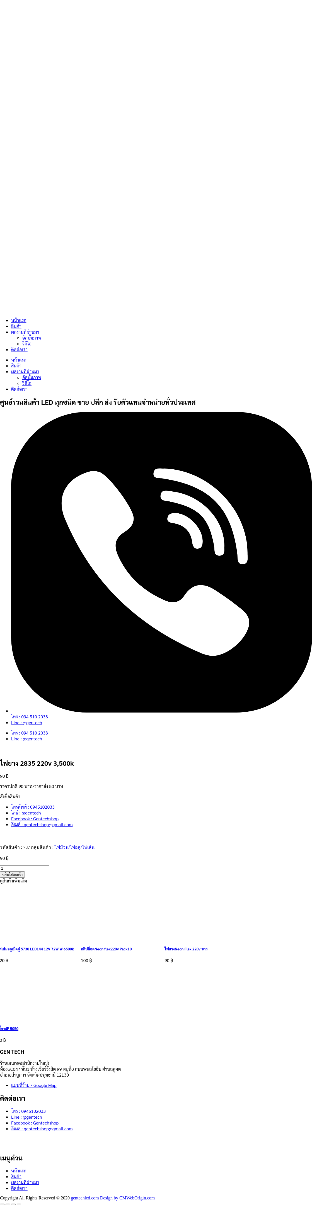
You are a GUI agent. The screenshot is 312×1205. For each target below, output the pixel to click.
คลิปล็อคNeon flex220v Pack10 (106, 949)
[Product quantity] (24, 868)
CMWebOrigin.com (137, 1198)
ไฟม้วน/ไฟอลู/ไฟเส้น (75, 847)
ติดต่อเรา (19, 349)
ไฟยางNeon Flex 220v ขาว (186, 949)
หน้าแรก (18, 320)
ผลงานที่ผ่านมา (25, 332)
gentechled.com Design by (95, 1198)
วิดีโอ (27, 344)
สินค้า (16, 326)
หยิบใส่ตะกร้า (12, 874)
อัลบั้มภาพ (31, 338)
